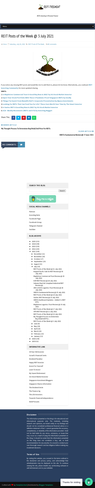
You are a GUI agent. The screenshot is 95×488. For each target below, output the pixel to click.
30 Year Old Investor (36, 352)
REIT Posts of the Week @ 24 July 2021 (48, 295)
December (38, 254)
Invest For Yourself (36, 366)
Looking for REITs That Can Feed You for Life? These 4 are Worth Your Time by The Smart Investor (42, 104)
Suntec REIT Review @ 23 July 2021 (46, 297)
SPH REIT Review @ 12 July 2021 (45, 311)
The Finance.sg (34, 391)
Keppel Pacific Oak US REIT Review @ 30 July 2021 (48, 272)
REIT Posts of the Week (36, 44)
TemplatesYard (21, 485)
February (37, 334)
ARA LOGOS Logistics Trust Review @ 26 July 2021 (48, 289)
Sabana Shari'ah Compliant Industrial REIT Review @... (49, 284)
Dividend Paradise (35, 359)
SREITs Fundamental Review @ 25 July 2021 (49, 292)
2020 (34, 339)
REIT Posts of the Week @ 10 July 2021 (48, 314)
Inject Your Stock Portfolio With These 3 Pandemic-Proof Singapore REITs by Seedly (37, 98)
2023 (34, 246)
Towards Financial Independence (41, 398)
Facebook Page (35, 219)
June (36, 324)
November (38, 256)
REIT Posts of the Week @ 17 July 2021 (48, 309)
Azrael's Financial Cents (38, 355)
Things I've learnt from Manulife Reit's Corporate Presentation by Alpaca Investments (38, 101)
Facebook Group (35, 222)
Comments (52, 44)
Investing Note (34, 215)
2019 (34, 341)
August (36, 264)
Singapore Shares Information (40, 384)
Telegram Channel (35, 226)
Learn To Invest (34, 370)
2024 (34, 244)
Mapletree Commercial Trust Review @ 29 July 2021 (49, 277)
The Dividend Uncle (36, 387)
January (37, 336)
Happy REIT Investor (36, 362)
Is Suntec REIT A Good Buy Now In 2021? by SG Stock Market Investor (30, 107)
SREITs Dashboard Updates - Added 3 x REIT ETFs (49, 301)
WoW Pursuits (34, 402)
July (35, 266)
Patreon (32, 211)
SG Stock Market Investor (38, 377)
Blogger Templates (46, 485)
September (38, 261)
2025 (34, 241)
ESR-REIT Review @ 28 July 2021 (45, 281)
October (37, 259)
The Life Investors (35, 394)
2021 (34, 251)
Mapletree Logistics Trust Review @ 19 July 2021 (49, 305)
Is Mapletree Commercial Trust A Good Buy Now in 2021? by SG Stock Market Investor (37, 94)
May (35, 326)
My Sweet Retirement (37, 373)
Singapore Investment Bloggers (41, 380)
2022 (34, 249)
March (36, 331)
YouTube (32, 229)
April (36, 329)
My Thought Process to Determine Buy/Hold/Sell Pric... (46, 317)
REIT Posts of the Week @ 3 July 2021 (47, 321)
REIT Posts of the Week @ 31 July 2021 (48, 269)
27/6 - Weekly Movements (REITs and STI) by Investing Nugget (27, 110)
